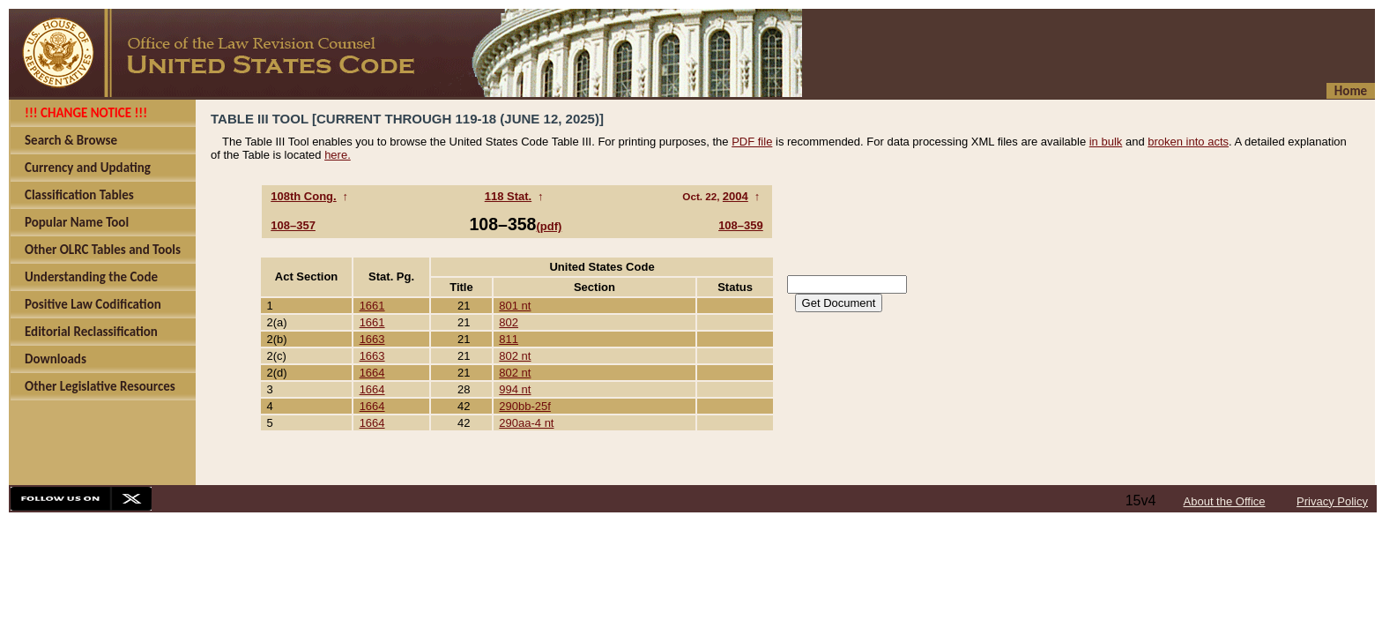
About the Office (1225, 501)
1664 (372, 372)
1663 (372, 339)
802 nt (515, 355)
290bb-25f (525, 406)
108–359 (740, 225)
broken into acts (1188, 141)
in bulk (1106, 141)
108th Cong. (303, 196)
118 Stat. (508, 196)
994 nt (515, 389)
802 (508, 322)
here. (337, 154)
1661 (372, 305)
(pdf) (548, 226)
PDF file (752, 141)
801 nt (515, 305)
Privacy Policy (1332, 501)
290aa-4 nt (526, 423)
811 (508, 339)
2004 (735, 196)
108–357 (293, 225)
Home (1350, 91)
